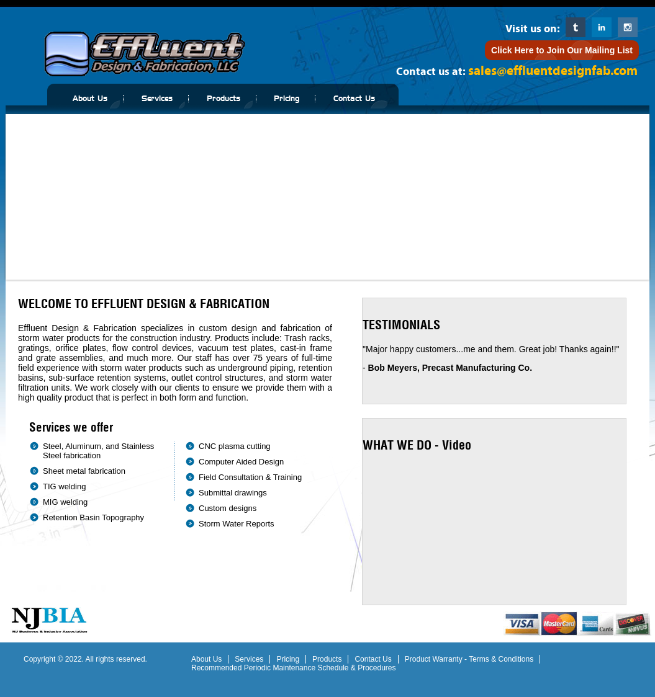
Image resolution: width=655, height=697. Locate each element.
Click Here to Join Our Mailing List (562, 50)
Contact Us (354, 98)
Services (157, 98)
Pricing (286, 98)
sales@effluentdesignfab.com (553, 71)
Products (223, 98)
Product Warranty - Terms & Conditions (469, 659)
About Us (90, 98)
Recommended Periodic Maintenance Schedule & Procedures (293, 668)
